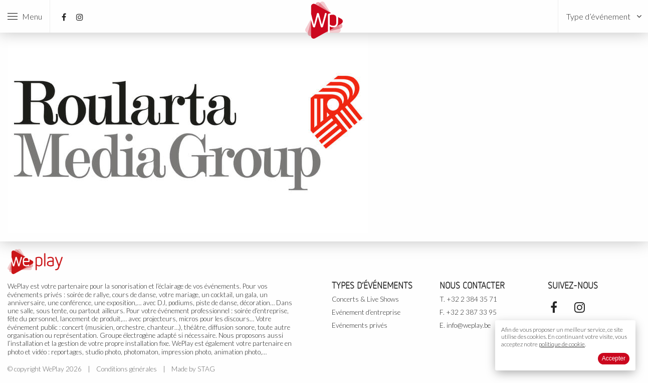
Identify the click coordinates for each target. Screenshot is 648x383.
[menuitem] (603, 16)
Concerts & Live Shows (365, 299)
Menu (25, 16)
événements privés (35, 295)
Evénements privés (359, 325)
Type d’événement (598, 16)
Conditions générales (126, 369)
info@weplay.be (469, 325)
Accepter (613, 358)
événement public (33, 327)
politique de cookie (562, 344)
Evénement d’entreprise (366, 312)
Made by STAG (193, 369)
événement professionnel (194, 311)
